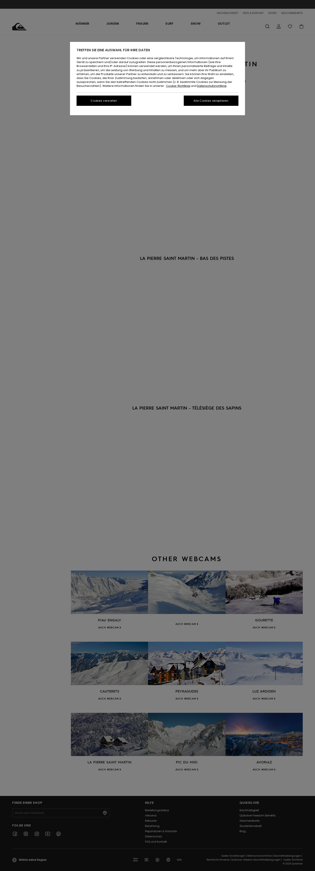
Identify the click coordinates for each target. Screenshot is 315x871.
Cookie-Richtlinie (178, 86)
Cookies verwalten (104, 101)
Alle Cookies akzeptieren (211, 101)
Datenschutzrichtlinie (212, 86)
